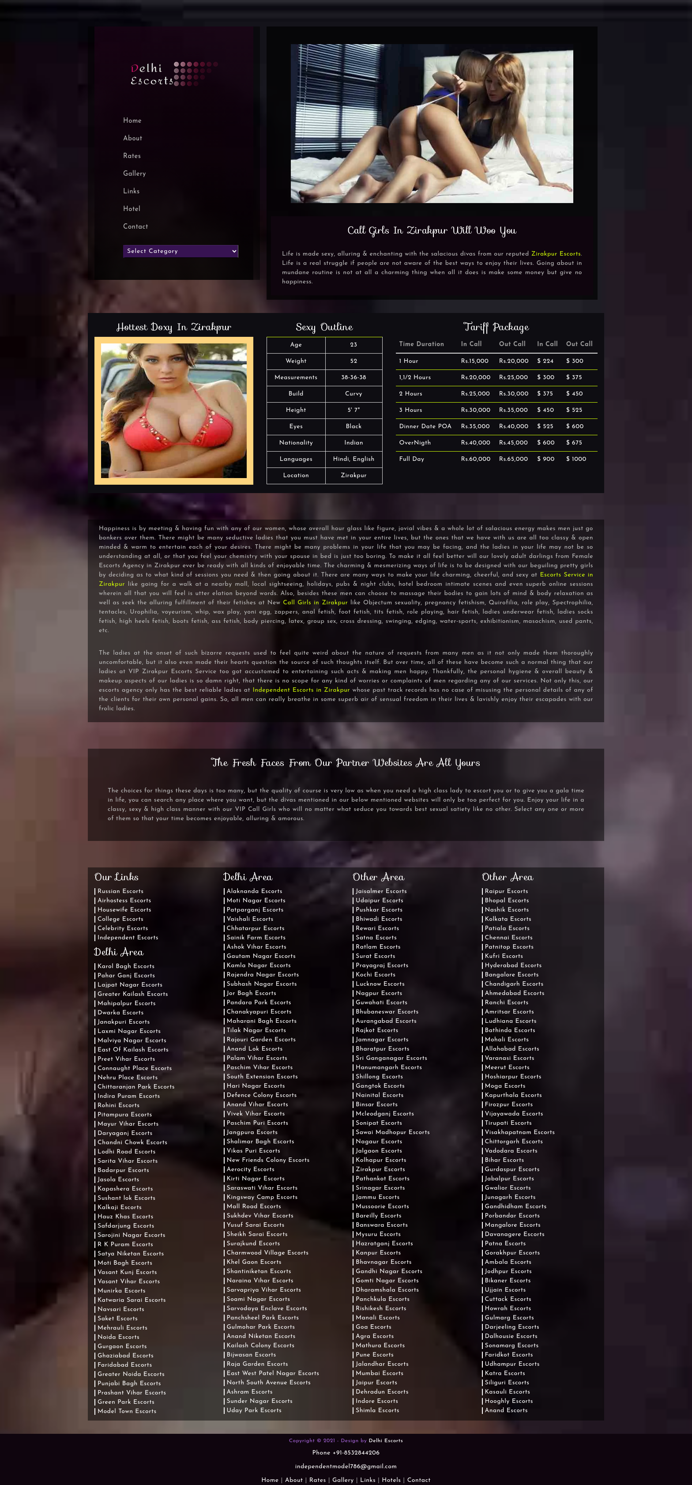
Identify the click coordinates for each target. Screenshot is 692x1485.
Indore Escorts (377, 1401)
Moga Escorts (505, 1086)
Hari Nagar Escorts (256, 1086)
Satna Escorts (376, 938)
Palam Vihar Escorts (257, 1058)
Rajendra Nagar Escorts (263, 975)
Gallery (134, 174)
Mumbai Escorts (380, 1373)
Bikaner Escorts (508, 1281)
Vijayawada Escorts (514, 1114)
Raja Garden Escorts (258, 1364)
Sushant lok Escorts (127, 1198)
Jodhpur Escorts (508, 1271)
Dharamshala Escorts (387, 1290)
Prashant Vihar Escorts (132, 1393)
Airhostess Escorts (124, 900)
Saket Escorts (118, 1318)
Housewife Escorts (124, 910)
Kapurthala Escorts (513, 1095)
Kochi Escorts (375, 975)
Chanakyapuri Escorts (259, 1012)
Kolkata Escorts (508, 919)
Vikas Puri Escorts (254, 1151)
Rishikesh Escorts (381, 1308)
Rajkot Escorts (377, 1030)
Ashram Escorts (250, 1392)
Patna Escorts (505, 1243)
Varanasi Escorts (509, 1058)
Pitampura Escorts (125, 1115)
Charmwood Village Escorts (268, 1253)
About (133, 139)
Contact (135, 227)
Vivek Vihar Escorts (256, 1114)
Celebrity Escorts (123, 928)
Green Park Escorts (126, 1402)
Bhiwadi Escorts (379, 919)
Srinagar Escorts (380, 1188)
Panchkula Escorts (383, 1299)
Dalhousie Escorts (511, 1336)
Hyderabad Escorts (513, 965)
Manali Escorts (378, 1318)
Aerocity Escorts (251, 1169)
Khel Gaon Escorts (254, 1262)
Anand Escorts (506, 1410)
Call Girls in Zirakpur (315, 602)
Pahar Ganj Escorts (126, 975)
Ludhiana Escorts (511, 1021)
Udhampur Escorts (512, 1364)
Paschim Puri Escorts (258, 1123)
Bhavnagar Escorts (384, 1262)
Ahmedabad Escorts (515, 993)
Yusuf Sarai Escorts (256, 1225)
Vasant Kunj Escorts (127, 1272)
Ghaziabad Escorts (126, 1356)
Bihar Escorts (504, 1160)
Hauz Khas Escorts (126, 1217)
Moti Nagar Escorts (256, 900)
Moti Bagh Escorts (125, 1263)
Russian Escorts (121, 891)
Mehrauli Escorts (122, 1328)
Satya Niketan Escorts (131, 1254)
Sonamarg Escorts (512, 1345)
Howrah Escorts (508, 1308)
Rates (132, 156)
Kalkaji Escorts (120, 1207)
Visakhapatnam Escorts (520, 1132)
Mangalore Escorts (513, 1225)
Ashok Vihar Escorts (257, 947)
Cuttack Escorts (508, 1299)
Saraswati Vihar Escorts (262, 1188)
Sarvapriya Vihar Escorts (264, 1290)
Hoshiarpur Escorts (513, 1077)
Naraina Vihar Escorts (260, 1281)
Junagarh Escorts (510, 1197)
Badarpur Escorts (123, 1170)
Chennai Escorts (509, 938)
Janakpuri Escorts (124, 1022)
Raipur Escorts (506, 891)
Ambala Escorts (508, 1262)
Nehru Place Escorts (128, 1077)
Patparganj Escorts (255, 910)
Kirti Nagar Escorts (256, 1179)
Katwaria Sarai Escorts (132, 1300)
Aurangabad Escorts (386, 1021)
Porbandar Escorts (512, 1216)
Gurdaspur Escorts (512, 1169)
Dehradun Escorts (382, 1392)
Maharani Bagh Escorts (262, 1021)
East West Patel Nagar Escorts (273, 1373)
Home (269, 1480)
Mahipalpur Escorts (127, 1003)
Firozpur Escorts (509, 1104)
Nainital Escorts (380, 1095)
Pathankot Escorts (383, 1179)
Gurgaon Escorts (122, 1346)
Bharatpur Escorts (383, 1049)
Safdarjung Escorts (126, 1226)
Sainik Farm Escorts (256, 938)
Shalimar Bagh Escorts (260, 1141)
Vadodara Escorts (511, 1151)
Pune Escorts (375, 1355)
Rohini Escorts (119, 1105)
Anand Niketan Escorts (261, 1336)
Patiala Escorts (507, 928)
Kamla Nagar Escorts (259, 965)
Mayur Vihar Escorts (128, 1124)
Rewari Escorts (377, 928)
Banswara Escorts (382, 1225)
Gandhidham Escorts (516, 1206)
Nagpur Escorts (379, 993)
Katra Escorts (505, 1373)
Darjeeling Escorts (512, 1327)
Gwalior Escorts (508, 1188)
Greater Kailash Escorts (133, 994)
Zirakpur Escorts (556, 254)
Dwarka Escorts (121, 1013)
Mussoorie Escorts (382, 1206)
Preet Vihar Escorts (126, 1059)
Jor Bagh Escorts (252, 993)
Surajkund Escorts (253, 1243)
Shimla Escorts (377, 1410)
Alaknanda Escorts (255, 891)
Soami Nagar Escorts (258, 1299)
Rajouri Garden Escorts (261, 1039)
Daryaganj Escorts (125, 1133)
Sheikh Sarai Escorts (257, 1234)
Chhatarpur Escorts (256, 928)
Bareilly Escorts (379, 1216)
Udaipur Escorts (379, 900)
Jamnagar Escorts (382, 1039)
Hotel (131, 209)
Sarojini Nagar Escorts (131, 1235)
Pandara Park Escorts (259, 1002)
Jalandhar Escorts (382, 1364)
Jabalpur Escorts (509, 1179)
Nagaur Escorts (379, 1141)
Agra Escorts (375, 1336)
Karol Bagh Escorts (126, 966)
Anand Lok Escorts (255, 1049)
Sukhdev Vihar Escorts (260, 1216)
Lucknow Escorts (380, 984)
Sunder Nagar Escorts (260, 1401)
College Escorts (120, 919)
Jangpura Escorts (252, 1132)
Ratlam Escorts (378, 947)
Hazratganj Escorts (384, 1243)
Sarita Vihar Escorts (128, 1161)
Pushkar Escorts (379, 910)
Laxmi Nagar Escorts (129, 1031)
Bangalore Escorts (512, 975)
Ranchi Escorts (507, 1002)
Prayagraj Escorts (382, 965)
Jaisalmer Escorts (381, 891)
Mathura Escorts (380, 1345)
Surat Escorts (375, 956)
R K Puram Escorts (125, 1244)
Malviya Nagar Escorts (132, 1040)
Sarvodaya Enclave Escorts (267, 1308)
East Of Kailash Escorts (133, 1050)
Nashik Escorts (507, 910)
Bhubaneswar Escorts (387, 1012)
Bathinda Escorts (510, 1030)
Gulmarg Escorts (509, 1318)
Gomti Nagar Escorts (387, 1281)
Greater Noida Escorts (131, 1374)
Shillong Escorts (379, 1077)
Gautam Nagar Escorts (261, 956)
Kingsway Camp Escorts (262, 1197)
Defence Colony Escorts (262, 1095)
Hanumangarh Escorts (389, 1067)
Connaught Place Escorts (135, 1068)
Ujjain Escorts (505, 1290)
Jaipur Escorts (376, 1382)
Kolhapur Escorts (381, 1160)
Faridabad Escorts (125, 1365)
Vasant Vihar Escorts (129, 1281)
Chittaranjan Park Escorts (136, 1087)
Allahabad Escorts (512, 1049)
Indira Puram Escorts (129, 1096)
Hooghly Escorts (509, 1401)
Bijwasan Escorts (251, 1355)
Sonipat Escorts (379, 1123)
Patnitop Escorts (509, 947)
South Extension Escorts (262, 1077)
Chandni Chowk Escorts (133, 1142)
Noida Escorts (118, 1337)
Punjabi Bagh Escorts (129, 1383)
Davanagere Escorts (515, 1234)
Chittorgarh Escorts (514, 1141)
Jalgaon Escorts (379, 1151)
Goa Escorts (373, 1327)
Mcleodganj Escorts (385, 1114)
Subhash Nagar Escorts (262, 984)
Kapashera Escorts (125, 1189)
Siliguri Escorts (507, 1382)
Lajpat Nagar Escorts (130, 985)
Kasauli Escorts (507, 1392)
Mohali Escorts (507, 1039)
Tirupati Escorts (508, 1123)
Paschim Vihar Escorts (260, 1067)
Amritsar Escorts (509, 1012)
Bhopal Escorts (507, 900)
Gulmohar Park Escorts (261, 1327)
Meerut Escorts (507, 1067)
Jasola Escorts (118, 1179)
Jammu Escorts (378, 1197)
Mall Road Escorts (254, 1206)
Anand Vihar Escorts (258, 1104)
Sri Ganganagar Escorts (391, 1058)
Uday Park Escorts (254, 1410)
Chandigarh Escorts (514, 984)
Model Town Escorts (127, 1411)
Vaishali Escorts (250, 919)
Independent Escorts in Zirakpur (301, 690)
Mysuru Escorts (378, 1234)
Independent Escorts (128, 938)
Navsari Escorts (121, 1309)
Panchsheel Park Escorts (263, 1318)
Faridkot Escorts (509, 1355)
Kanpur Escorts (378, 1253)
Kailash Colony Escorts (261, 1345)
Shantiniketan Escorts (259, 1271)
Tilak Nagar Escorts (256, 1030)
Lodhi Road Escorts (127, 1152)
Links (131, 191)
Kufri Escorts (504, 956)
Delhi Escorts (386, 1441)
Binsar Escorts (377, 1104)
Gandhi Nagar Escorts (389, 1271)
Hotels (391, 1480)
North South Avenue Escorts (269, 1382)
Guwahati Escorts (381, 1002)
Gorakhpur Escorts (512, 1253)
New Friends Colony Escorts (268, 1160)
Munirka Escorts (122, 1291)
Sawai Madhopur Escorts (393, 1132)
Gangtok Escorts (380, 1086)
